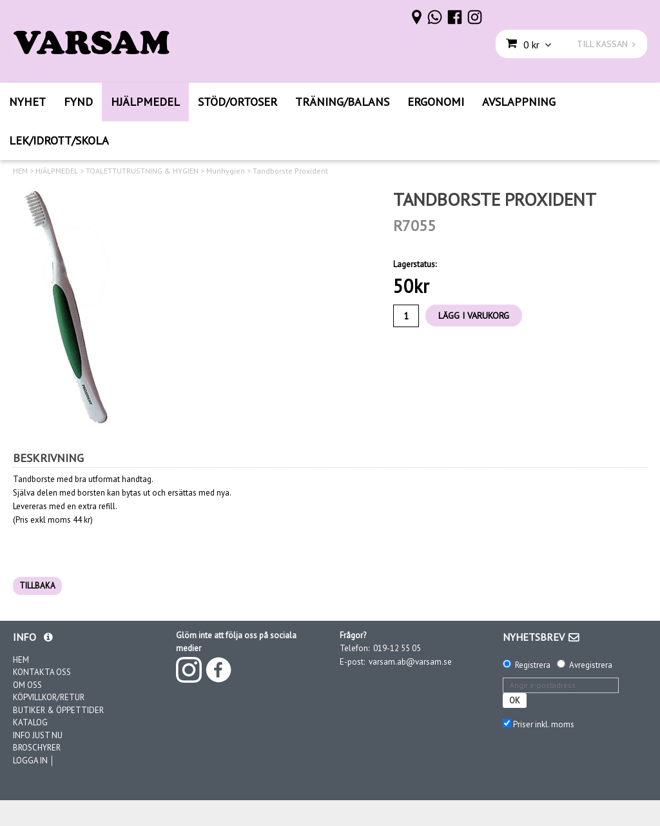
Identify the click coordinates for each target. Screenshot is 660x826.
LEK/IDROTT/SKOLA (59, 140)
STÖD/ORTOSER (237, 101)
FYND (78, 101)
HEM (20, 171)
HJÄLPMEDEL (145, 101)
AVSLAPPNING (519, 101)
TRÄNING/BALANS (342, 101)
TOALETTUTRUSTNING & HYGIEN (142, 171)
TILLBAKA (37, 585)
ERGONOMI (435, 101)
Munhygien (225, 171)
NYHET (27, 101)
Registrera (532, 665)
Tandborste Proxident (290, 171)
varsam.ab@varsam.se (410, 661)
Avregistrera (590, 665)
